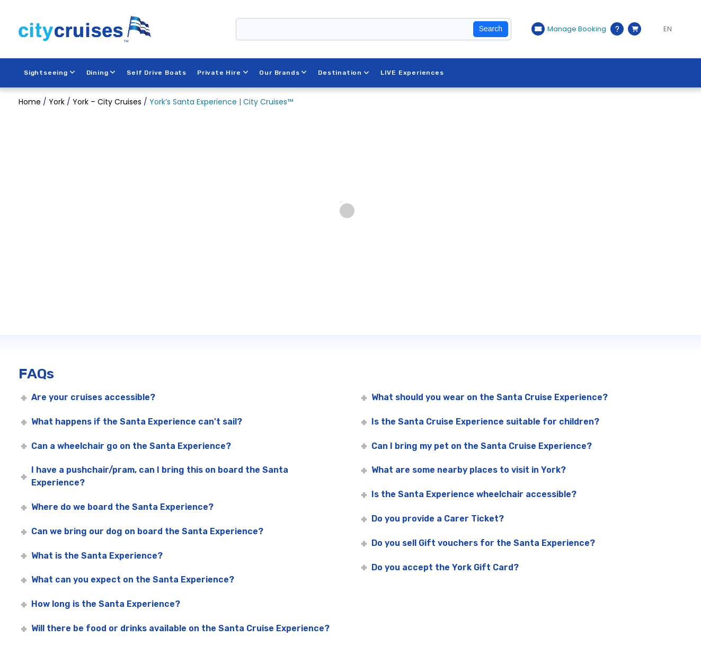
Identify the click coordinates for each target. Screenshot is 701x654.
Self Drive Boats (157, 72)
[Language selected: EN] (664, 29)
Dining (101, 72)
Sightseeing (50, 72)
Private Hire (223, 72)
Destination (344, 72)
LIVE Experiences (412, 72)
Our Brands (283, 72)
